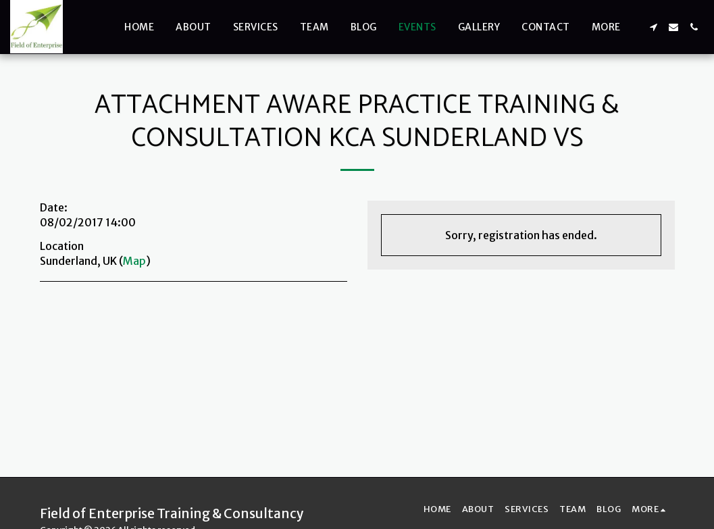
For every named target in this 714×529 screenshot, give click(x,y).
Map (134, 261)
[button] (653, 27)
